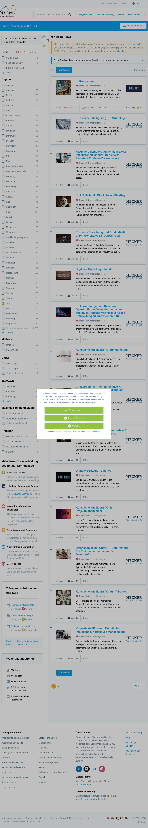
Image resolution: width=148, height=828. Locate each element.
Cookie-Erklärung (93, 432)
